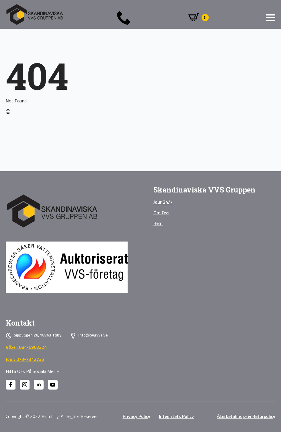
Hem (158, 223)
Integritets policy (176, 416)
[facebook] (10, 385)
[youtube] (53, 385)
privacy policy (136, 416)
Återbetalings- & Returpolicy (246, 416)
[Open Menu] (270, 17)
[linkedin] (39, 385)
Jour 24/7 (163, 202)
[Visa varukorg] (198, 17)
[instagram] (25, 385)
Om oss (161, 213)
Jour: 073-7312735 (25, 359)
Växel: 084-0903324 (26, 347)
